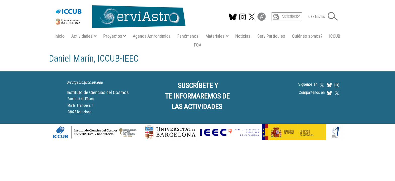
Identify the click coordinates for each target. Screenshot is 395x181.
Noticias (242, 36)
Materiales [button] (217, 36)
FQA (197, 45)
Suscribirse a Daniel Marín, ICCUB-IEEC (51, 68)
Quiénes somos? (307, 36)
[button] (333, 16)
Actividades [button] (83, 36)
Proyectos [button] (114, 36)
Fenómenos (188, 36)
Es (323, 16)
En (317, 16)
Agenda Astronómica (152, 36)
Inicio (59, 36)
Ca (310, 16)
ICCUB (334, 36)
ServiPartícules (271, 36)
